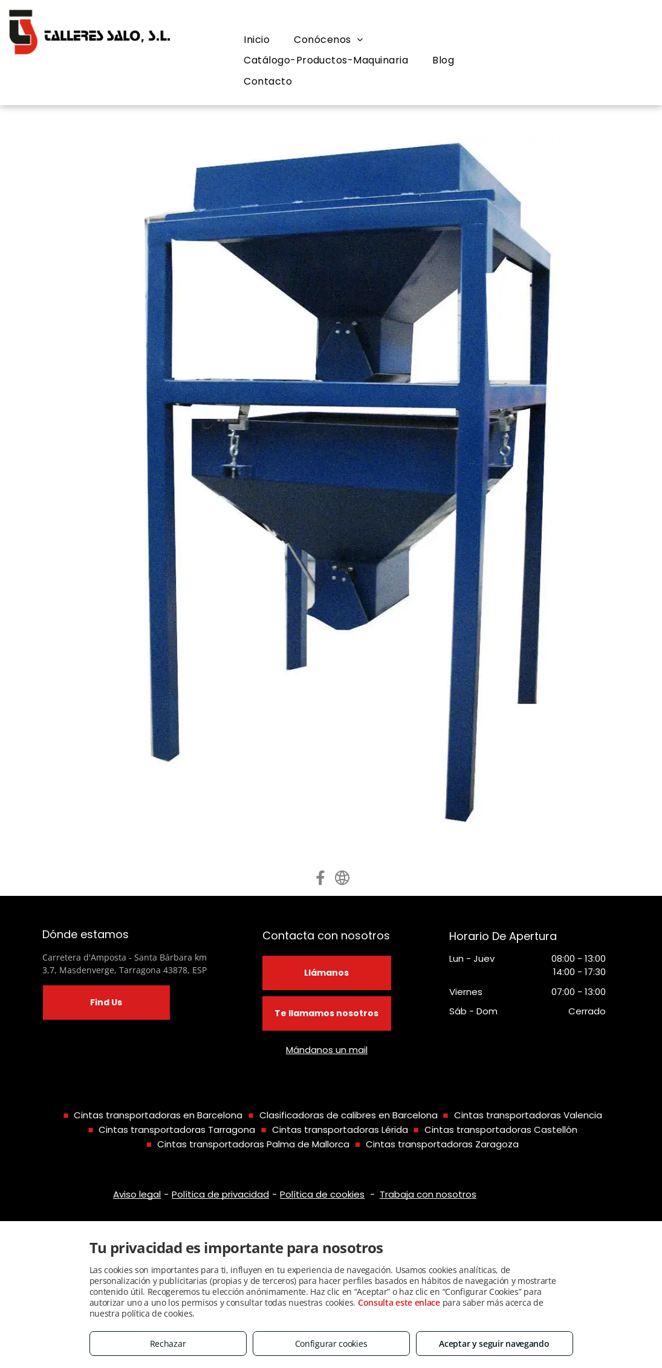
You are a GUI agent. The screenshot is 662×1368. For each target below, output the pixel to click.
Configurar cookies (331, 1343)
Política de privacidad (220, 1194)
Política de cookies (322, 1194)
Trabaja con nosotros (428, 1194)
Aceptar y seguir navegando (494, 1343)
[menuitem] (257, 40)
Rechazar (168, 1343)
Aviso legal (137, 1194)
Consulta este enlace (399, 1302)
